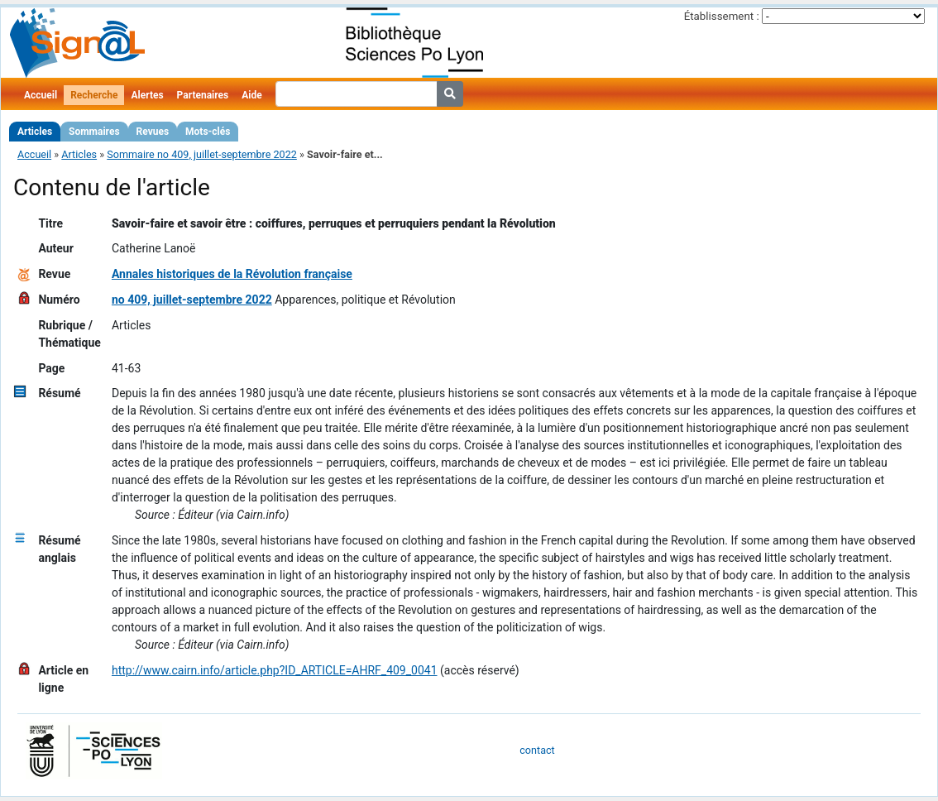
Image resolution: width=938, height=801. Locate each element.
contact (536, 750)
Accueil (40, 95)
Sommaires (94, 131)
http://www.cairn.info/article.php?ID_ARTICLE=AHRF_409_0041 (275, 670)
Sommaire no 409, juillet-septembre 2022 (202, 154)
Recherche (93, 95)
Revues (153, 131)
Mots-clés (207, 131)
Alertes (147, 95)
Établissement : (721, 16)
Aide (251, 95)
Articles (34, 131)
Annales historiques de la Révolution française (232, 274)
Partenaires (203, 95)
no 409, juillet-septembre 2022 (192, 299)
